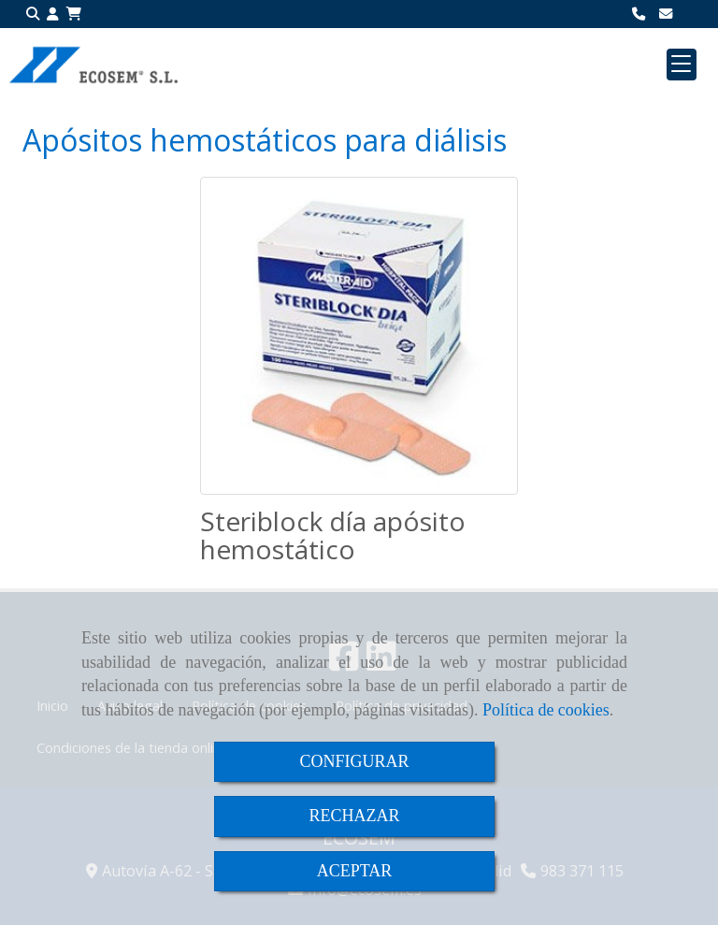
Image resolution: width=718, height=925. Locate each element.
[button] (53, 14)
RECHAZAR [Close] (354, 815)
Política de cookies (546, 710)
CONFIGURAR (354, 761)
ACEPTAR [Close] (355, 870)
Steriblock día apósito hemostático (333, 535)
